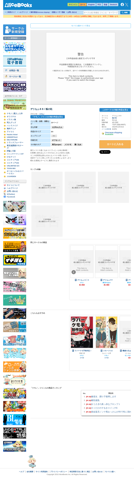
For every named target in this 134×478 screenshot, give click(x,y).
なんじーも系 (106, 353)
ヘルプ (21, 472)
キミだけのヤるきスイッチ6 (104, 408)
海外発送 (40, 12)
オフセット (56, 140)
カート (82, 5)
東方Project (107, 282)
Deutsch (113, 5)
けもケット (11, 157)
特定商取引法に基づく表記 (80, 472)
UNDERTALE (12, 137)
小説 (14, 151)
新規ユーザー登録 (58, 12)
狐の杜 (114, 118)
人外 (21, 114)
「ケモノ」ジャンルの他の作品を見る (47, 117)
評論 (8, 151)
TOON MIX (11, 168)
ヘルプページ (23, 12)
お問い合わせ (72, 12)
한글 (105, 5)
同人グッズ (11, 123)
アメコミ (10, 132)
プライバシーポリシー (58, 472)
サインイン (73, 5)
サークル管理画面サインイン (14, 38)
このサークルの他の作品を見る (115, 110)
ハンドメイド (12, 126)
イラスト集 (11, 120)
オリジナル (11, 117)
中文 (99, 5)
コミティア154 (13, 163)
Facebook (11, 197)
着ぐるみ (77, 145)
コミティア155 (13, 160)
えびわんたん (57, 127)
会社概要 (30, 472)
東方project (56, 145)
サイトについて (13, 185)
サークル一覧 (13, 76)
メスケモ (68, 145)
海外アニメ (11, 129)
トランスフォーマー (15, 143)
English (91, 5)
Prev (74, 272)
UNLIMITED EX (13, 166)
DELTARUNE (12, 140)
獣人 (15, 114)
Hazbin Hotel (12, 135)
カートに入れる (115, 144)
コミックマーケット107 (15, 154)
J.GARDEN (11, 176)
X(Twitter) (11, 194)
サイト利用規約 (42, 472)
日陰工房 (82, 353)
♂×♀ (54, 136)
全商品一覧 (12, 70)
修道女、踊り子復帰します (103, 396)
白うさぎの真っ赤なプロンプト (105, 404)
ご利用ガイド (11, 12)
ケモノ (9, 114)
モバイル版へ (110, 472)
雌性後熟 (95, 400)
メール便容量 (106, 129)
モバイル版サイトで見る (80, 26)
